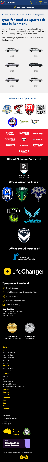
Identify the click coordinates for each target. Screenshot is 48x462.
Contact (6, 392)
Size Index (6, 416)
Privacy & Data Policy (14, 452)
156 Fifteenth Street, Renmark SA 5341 (22, 292)
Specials (6, 389)
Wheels (6, 365)
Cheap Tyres (7, 423)
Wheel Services (8, 381)
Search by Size (8, 355)
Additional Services (9, 384)
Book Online (8, 395)
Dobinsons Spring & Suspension (13, 387)
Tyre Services (7, 379)
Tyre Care (6, 360)
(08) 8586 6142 (13, 296)
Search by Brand (8, 358)
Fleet (5, 400)
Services (6, 373)
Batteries (5, 376)
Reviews (6, 408)
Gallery (6, 347)
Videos (5, 406)
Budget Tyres (7, 421)
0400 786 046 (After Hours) (15, 301)
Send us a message (13, 305)
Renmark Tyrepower (24, 7)
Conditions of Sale (27, 452)
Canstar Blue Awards (10, 418)
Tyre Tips (6, 363)
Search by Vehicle (9, 352)
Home (5, 15)
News (5, 403)
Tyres (5, 350)
